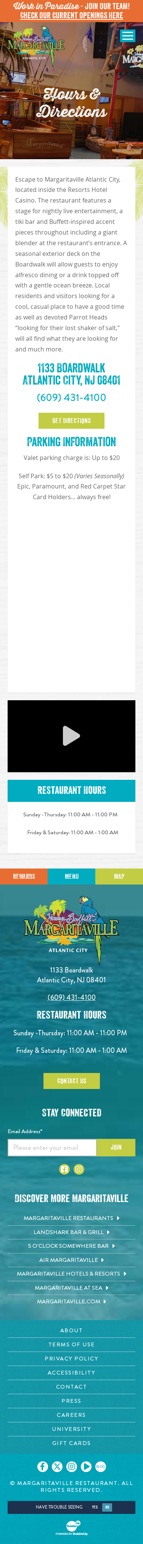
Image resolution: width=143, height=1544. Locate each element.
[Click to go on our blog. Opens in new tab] (100, 1466)
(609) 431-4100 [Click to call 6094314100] (71, 397)
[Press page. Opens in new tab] (71, 1401)
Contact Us (71, 1081)
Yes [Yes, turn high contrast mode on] (95, 1507)
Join (116, 1147)
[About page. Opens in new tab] (71, 1330)
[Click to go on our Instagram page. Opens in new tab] (71, 1466)
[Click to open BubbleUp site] (72, 1528)
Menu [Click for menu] (72, 876)
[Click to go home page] (36, 46)
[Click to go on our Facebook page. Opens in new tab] (42, 1466)
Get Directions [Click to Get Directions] (71, 420)
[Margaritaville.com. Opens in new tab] (71, 1302)
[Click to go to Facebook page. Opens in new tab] (64, 1169)
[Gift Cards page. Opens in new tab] (71, 1443)
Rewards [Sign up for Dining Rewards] (24, 876)
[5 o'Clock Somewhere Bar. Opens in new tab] (71, 1246)
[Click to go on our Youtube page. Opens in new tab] (86, 1466)
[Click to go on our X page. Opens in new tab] (57, 1466)
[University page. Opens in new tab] (71, 1429)
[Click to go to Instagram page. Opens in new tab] (79, 1169)
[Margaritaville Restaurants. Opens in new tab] (71, 1218)
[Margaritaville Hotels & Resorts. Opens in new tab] (71, 1274)
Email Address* (25, 1131)
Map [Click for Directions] (119, 876)
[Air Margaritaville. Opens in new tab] (71, 1260)
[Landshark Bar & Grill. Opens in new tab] (71, 1232)
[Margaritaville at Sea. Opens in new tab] (71, 1288)
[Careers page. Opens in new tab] (71, 1415)
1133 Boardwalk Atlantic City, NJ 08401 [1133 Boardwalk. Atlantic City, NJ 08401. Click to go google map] (71, 374)
